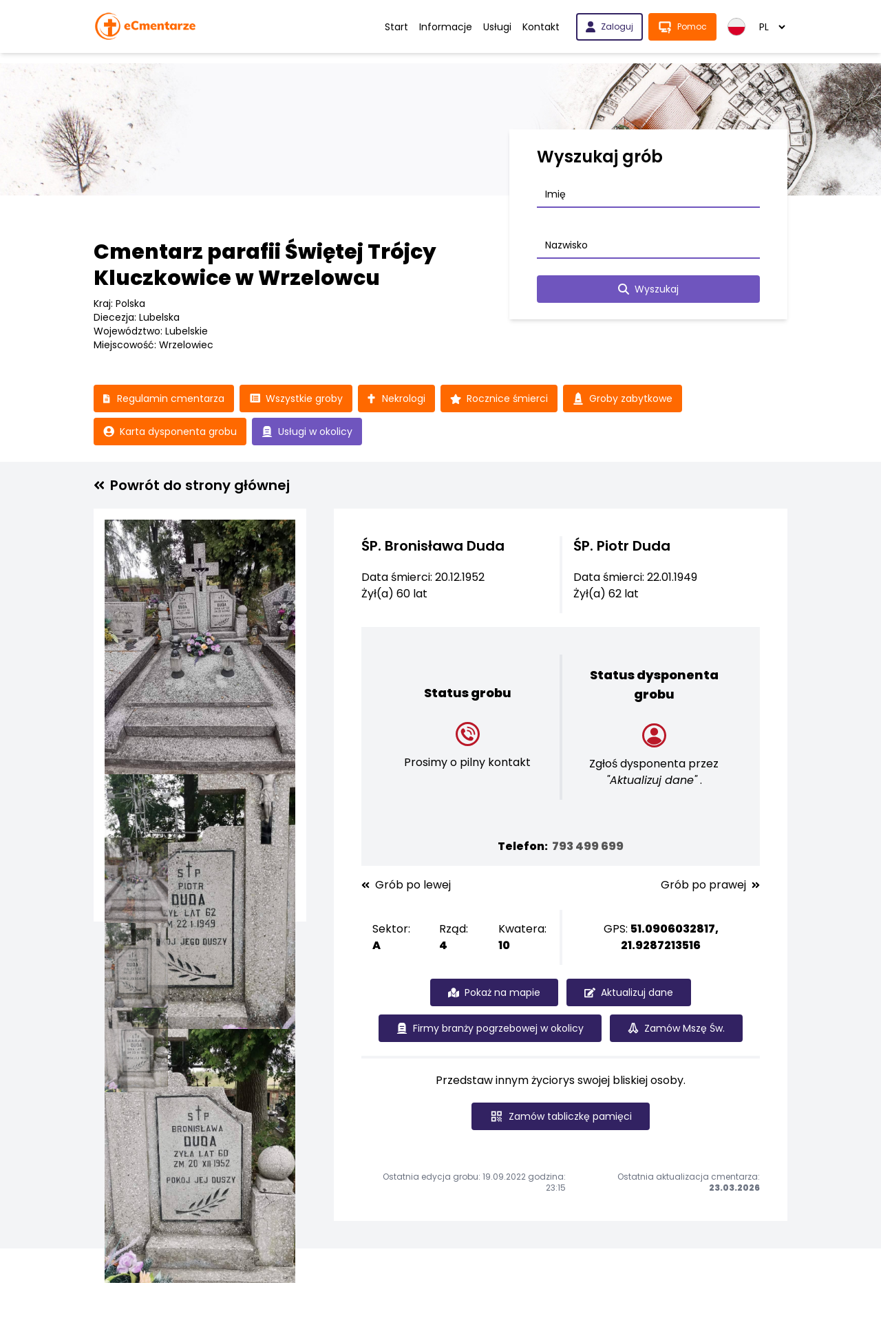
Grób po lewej (406, 885)
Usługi (497, 27)
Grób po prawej (710, 885)
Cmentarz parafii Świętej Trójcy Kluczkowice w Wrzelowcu (265, 265)
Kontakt (541, 27)
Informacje (445, 27)
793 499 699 (588, 846)
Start (396, 27)
